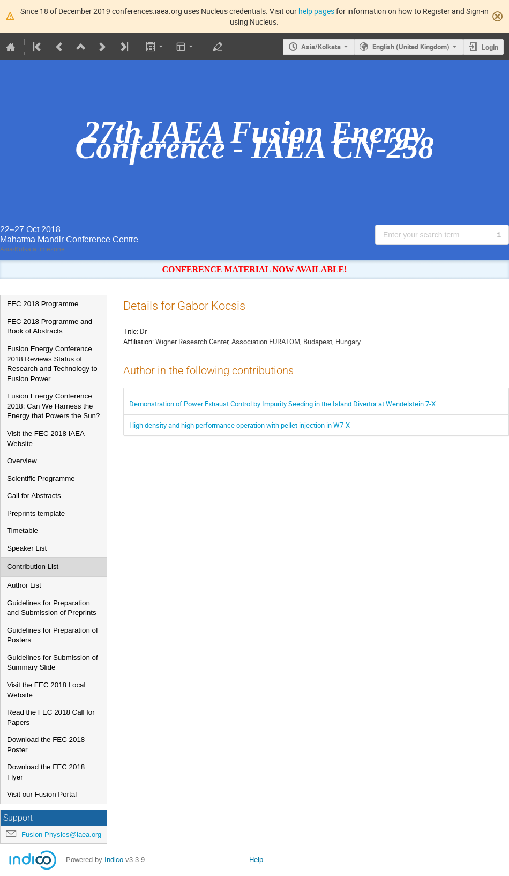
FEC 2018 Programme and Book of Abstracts (49, 326)
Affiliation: (138, 341)
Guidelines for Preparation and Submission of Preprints (51, 608)
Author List (24, 585)
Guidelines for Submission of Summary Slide (52, 663)
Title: (130, 331)
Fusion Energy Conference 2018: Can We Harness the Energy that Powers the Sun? (53, 406)
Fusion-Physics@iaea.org (61, 834)
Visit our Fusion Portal (42, 794)
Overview (22, 461)
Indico (113, 859)
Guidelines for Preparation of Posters (52, 635)
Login (490, 47)
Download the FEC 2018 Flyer (46, 772)
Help (256, 859)
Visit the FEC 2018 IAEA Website (45, 438)
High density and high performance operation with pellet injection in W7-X (239, 425)
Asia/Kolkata (321, 46)
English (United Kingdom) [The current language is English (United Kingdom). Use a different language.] (411, 46)
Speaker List (27, 548)
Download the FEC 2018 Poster (46, 745)
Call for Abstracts (34, 496)
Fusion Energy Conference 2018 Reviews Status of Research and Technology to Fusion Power (52, 364)
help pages (316, 11)
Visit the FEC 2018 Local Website (46, 690)
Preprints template (36, 513)
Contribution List (32, 566)
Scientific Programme (41, 478)
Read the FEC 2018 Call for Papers (51, 717)
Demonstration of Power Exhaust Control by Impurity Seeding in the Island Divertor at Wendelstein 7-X (282, 404)
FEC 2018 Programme (42, 304)
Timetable (22, 530)
